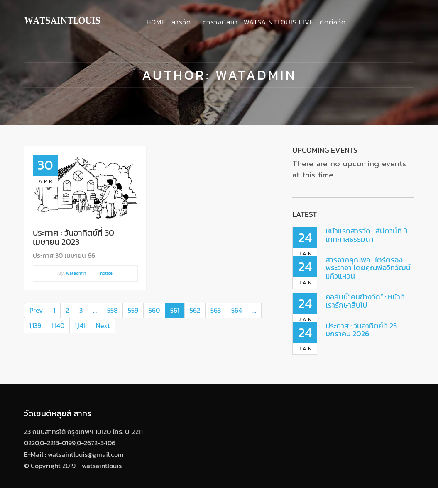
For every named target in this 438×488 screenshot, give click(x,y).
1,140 (57, 325)
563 (215, 310)
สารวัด (181, 22)
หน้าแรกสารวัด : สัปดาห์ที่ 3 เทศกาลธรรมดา (366, 235)
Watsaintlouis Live (279, 22)
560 (154, 310)
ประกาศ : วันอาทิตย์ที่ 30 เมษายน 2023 (73, 237)
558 (112, 310)
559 (133, 310)
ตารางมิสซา (220, 22)
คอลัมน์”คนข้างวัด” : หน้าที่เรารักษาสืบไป (365, 301)
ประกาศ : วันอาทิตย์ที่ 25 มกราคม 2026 (361, 330)
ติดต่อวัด (333, 22)
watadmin (76, 273)
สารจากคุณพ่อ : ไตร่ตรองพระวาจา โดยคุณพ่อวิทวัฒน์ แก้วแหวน (368, 268)
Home (156, 22)
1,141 (80, 325)
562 (195, 310)
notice (106, 273)
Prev (36, 310)
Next (103, 325)
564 (236, 310)
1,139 (35, 325)
